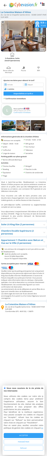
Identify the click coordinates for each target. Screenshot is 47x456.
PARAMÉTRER (23, 442)
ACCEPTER (23, 435)
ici (42, 428)
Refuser (23, 448)
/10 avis (40, 24)
